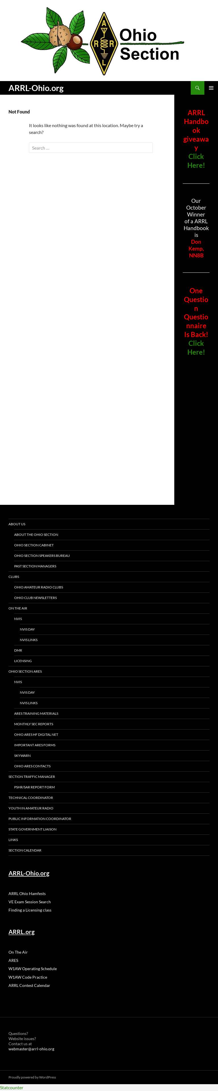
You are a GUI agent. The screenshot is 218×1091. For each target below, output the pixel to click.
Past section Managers (35, 566)
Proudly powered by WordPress (32, 1077)
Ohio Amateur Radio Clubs (38, 587)
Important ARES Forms (34, 745)
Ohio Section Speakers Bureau (42, 555)
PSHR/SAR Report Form (34, 787)
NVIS (18, 619)
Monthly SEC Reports (33, 724)
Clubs (14, 577)
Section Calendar (25, 850)
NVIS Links (28, 640)
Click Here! (196, 160)
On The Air (18, 608)
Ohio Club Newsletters (35, 598)
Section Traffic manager (32, 776)
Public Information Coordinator (40, 819)
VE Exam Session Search (30, 901)
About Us (17, 524)
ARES (13, 960)
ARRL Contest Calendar (29, 985)
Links (13, 840)
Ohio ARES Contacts (32, 766)
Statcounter (11, 1087)
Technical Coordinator (31, 797)
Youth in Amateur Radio (31, 808)
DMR (18, 650)
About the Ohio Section (36, 534)
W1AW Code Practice (28, 977)
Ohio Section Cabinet (34, 545)
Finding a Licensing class (30, 910)
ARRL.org (22, 931)
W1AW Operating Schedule (33, 968)
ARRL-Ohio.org (36, 88)
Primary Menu (211, 88)
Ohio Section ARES (25, 671)
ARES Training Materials (36, 713)
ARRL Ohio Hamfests (27, 893)
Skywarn (22, 755)
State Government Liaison (32, 829)
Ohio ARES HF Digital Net (36, 734)
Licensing (23, 661)
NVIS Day (27, 629)
